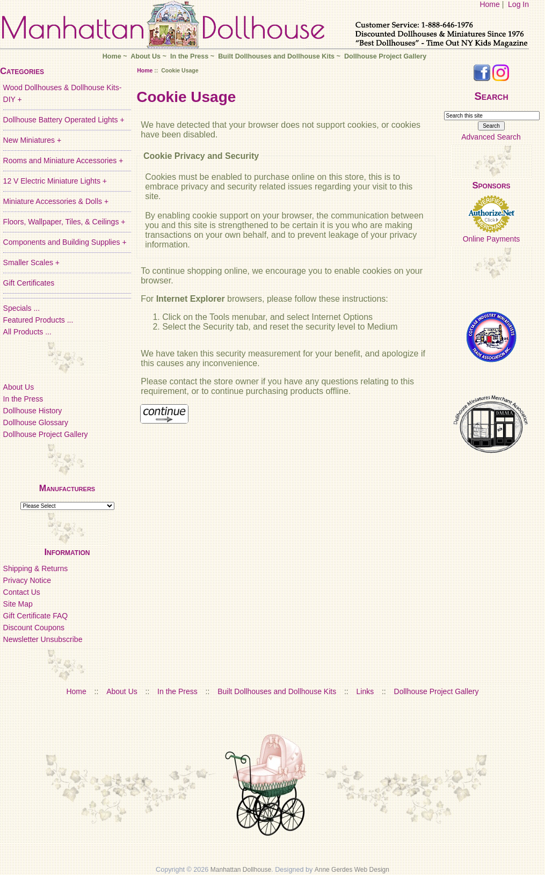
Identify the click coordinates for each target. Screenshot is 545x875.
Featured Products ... (38, 320)
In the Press (189, 56)
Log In (518, 4)
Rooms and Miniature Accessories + (63, 160)
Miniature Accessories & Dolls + (55, 201)
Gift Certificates (29, 283)
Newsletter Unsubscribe (43, 639)
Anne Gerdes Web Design (352, 869)
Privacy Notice (27, 580)
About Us (145, 56)
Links (365, 691)
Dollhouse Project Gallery (385, 56)
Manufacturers (67, 488)
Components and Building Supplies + (65, 242)
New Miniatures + (32, 140)
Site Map (18, 604)
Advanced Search (491, 137)
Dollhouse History (32, 410)
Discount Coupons (33, 627)
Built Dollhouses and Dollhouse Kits (276, 56)
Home (489, 4)
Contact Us (21, 592)
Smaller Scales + (31, 262)
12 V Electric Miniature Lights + (55, 181)
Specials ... (21, 308)
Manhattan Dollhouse (240, 869)
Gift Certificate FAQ (35, 615)
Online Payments (491, 239)
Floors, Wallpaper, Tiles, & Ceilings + (64, 221)
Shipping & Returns (35, 568)
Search (491, 96)
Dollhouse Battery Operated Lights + (64, 119)
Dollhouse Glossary (35, 422)
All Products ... (27, 331)
